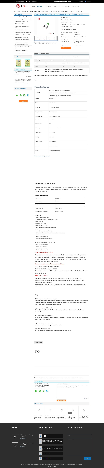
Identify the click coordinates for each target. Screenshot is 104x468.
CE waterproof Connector (60, 377)
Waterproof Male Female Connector (29, 11)
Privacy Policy (24, 464)
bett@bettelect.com (20, 1)
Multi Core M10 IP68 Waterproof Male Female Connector (38, 417)
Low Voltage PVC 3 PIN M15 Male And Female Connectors (50, 417)
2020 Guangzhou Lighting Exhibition (26, 435)
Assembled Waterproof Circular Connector (46, 377)
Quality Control (66, 6)
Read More (22, 438)
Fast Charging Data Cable (20, 53)
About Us (48, 6)
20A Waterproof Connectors (20, 44)
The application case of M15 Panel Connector (27, 443)
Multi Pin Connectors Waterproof (21, 34)
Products (39, 6)
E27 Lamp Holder (18, 23)
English (89, 1)
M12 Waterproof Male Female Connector (74, 377)
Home (33, 6)
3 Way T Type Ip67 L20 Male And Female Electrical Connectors (61, 417)
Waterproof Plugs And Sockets (21, 39)
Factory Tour (56, 6)
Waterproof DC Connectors (20, 50)
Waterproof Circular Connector (21, 16)
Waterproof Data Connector (20, 21)
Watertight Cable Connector (20, 30)
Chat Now (81, 1)
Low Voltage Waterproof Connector (22, 19)
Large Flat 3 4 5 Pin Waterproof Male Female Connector (72, 417)
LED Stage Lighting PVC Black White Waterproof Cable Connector (84, 417)
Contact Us (76, 6)
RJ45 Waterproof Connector (20, 37)
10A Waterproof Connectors (20, 41)
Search (69, 1)
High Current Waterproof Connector (22, 46)
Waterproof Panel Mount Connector (22, 32)
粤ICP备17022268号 (52, 466)
